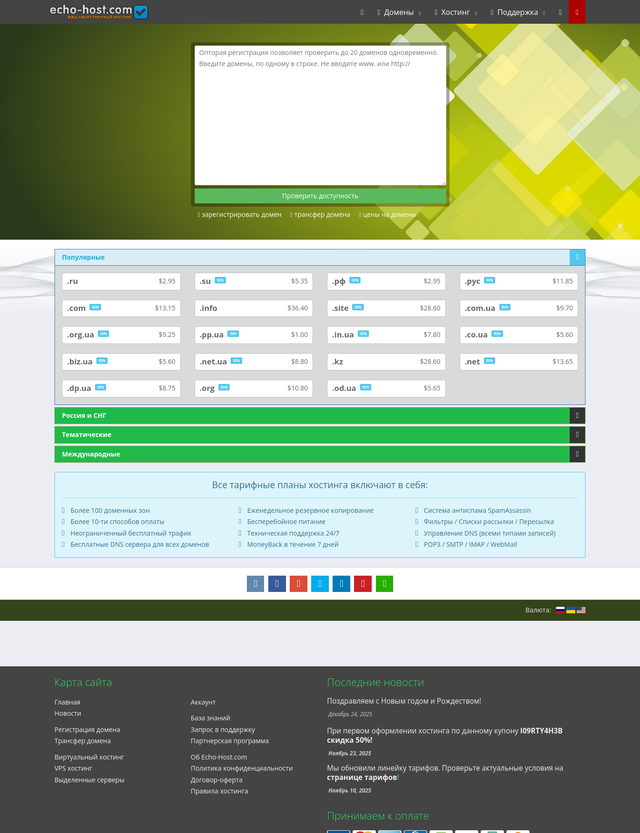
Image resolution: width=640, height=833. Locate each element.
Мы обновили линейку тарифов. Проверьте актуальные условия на (445, 768)
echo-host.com (81, 12)
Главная (67, 702)
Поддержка (514, 12)
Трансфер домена (82, 740)
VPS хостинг (73, 768)
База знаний (211, 717)
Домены (396, 12)
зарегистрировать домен (240, 214)
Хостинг (452, 12)
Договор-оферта (217, 779)
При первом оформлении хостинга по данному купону (445, 735)
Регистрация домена (87, 729)
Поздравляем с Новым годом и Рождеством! (404, 701)
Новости (67, 713)
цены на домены (387, 214)
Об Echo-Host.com (219, 756)
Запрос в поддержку (223, 729)
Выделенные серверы (89, 779)
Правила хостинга (220, 790)
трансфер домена (320, 214)
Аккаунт (203, 702)
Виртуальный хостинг (89, 756)
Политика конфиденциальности (242, 768)
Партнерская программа (230, 740)
